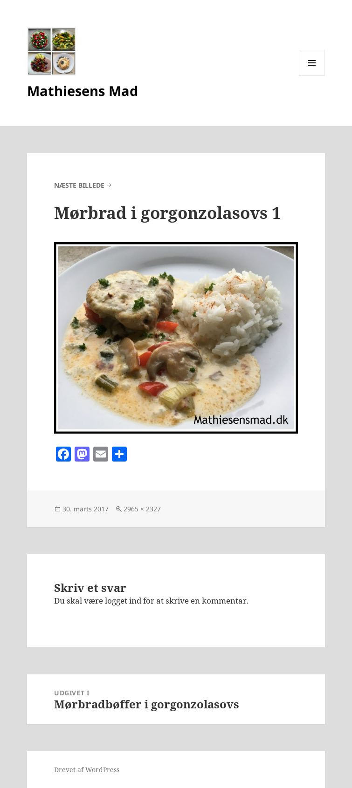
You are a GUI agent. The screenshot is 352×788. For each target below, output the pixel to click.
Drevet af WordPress (86, 769)
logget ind (123, 600)
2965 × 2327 (142, 508)
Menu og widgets (312, 75)
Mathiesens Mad (82, 91)
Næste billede (79, 185)
